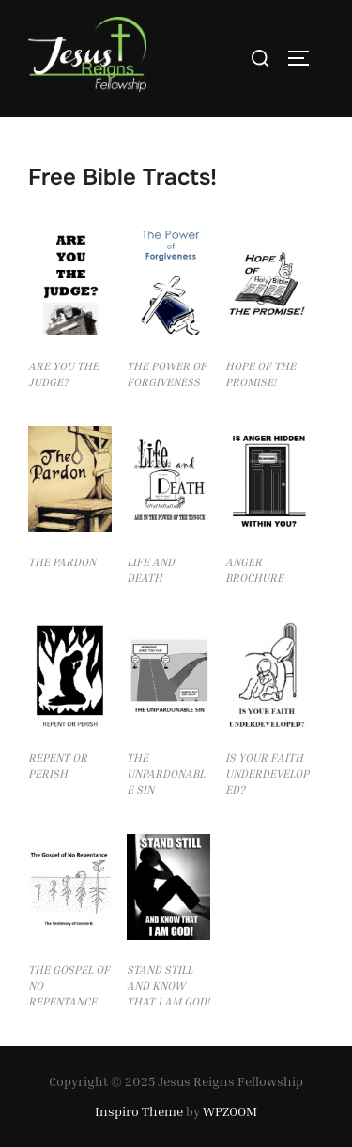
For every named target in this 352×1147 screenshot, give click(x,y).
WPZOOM (230, 1111)
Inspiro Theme (139, 1111)
